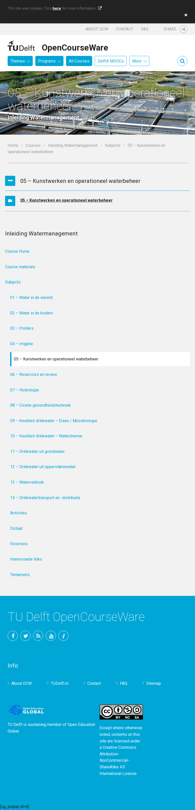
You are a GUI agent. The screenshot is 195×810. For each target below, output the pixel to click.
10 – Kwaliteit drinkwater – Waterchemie (46, 436)
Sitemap (153, 683)
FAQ (144, 29)
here (57, 8)
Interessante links (26, 559)
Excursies (19, 543)
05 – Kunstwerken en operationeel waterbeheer (66, 200)
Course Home (17, 251)
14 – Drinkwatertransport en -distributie (45, 497)
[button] (184, 15)
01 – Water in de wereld (31, 297)
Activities (18, 513)
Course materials (20, 266)
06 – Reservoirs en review (33, 374)
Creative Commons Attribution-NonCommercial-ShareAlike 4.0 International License (118, 760)
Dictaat (16, 528)
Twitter (25, 636)
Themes (17, 61)
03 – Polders (22, 328)
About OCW (97, 29)
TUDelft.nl (59, 683)
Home (13, 145)
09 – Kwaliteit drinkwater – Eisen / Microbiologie (53, 420)
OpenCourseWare (75, 47)
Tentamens (20, 574)
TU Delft (63, 636)
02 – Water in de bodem (31, 313)
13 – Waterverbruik (27, 482)
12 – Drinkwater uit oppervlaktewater (43, 466)
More (136, 61)
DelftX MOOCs (111, 61)
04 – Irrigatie (21, 343)
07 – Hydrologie (24, 390)
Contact (124, 29)
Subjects (112, 145)
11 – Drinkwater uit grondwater (37, 451)
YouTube (51, 636)
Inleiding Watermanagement (73, 145)
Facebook (13, 636)
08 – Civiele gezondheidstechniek (40, 405)
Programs (47, 61)
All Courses (79, 61)
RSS (38, 636)
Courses (33, 145)
